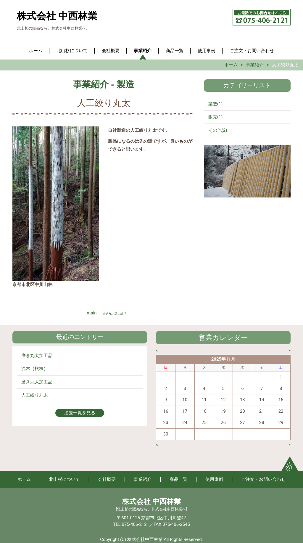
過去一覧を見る (79, 412)
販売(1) (215, 117)
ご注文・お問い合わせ (252, 50)
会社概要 (111, 50)
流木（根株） (34, 368)
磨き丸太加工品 (36, 355)
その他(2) (217, 130)
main (91, 313)
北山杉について (72, 50)
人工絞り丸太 (34, 395)
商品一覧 (174, 50)
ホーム (35, 50)
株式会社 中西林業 (57, 16)
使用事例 (206, 50)
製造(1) (215, 104)
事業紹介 (143, 50)
